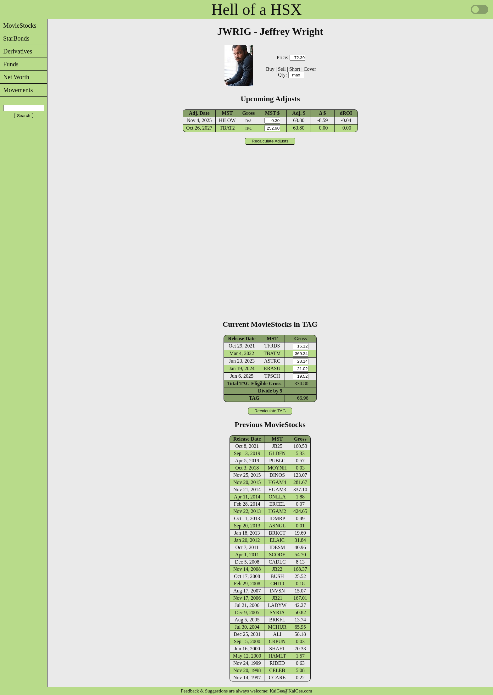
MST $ (272, 113)
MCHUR (277, 627)
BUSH (277, 576)
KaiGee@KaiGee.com (291, 690)
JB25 (277, 446)
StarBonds (14, 38)
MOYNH (277, 467)
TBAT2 (227, 128)
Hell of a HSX (256, 9)
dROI (346, 113)
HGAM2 (277, 511)
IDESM (277, 547)
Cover (310, 69)
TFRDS (272, 345)
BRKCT (277, 533)
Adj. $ (298, 113)
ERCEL (277, 504)
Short (294, 69)
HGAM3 (277, 489)
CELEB (277, 670)
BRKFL (277, 619)
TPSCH (272, 376)
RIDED (277, 663)
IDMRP (277, 518)
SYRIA (277, 612)
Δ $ (322, 113)
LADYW (277, 605)
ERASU (272, 368)
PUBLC (277, 460)
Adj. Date (199, 113)
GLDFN (277, 453)
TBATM (271, 353)
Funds (9, 64)
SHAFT (277, 648)
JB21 (277, 598)
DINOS (277, 475)
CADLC (277, 561)
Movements (16, 89)
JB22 (277, 569)
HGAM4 (277, 482)
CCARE (277, 677)
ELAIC (277, 540)
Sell (282, 69)
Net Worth (14, 77)
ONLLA (277, 496)
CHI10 (277, 583)
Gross (248, 113)
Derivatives (16, 51)
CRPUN (277, 641)
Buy (270, 69)
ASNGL (277, 525)
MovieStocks (18, 25)
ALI (277, 634)
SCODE (277, 554)
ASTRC (272, 361)
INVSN (277, 590)
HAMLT (277, 656)
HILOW (227, 120)
